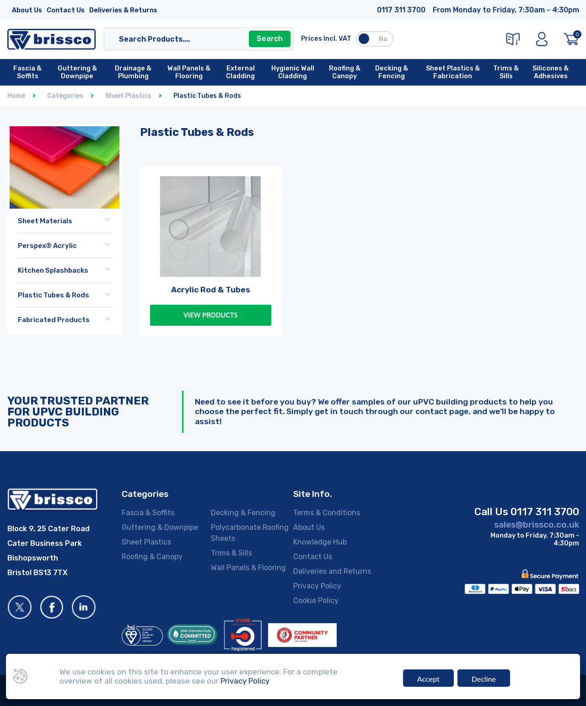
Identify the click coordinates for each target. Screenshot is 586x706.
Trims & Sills (231, 553)
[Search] (190, 39)
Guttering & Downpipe (160, 527)
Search (270, 38)
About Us (27, 10)
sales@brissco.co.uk (536, 524)
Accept (428, 679)
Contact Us (66, 10)
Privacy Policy (317, 586)
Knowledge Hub (320, 542)
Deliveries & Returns (123, 10)
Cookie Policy (316, 600)
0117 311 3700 (401, 9)
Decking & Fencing (243, 512)
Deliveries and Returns (332, 571)
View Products (210, 315)
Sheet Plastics (146, 542)
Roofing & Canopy (152, 556)
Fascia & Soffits (148, 512)
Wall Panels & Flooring (248, 567)
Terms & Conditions (326, 512)
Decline (484, 679)
